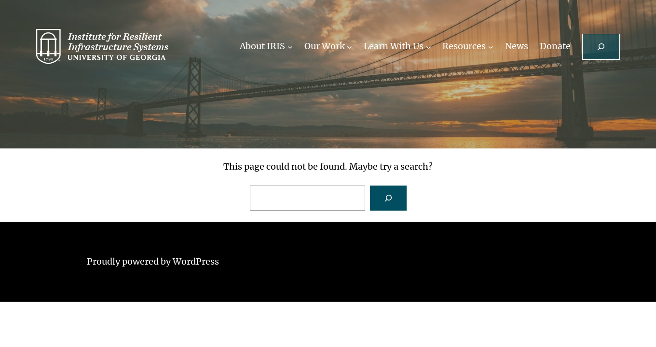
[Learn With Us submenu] (428, 46)
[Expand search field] (601, 47)
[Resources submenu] (490, 46)
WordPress (196, 261)
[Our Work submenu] (349, 46)
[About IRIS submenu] (290, 46)
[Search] (388, 198)
